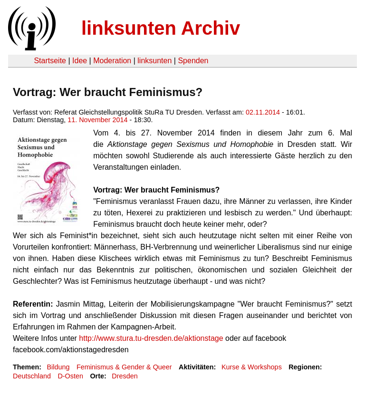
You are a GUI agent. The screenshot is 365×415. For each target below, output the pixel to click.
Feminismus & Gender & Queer (124, 367)
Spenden (193, 61)
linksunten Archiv (160, 28)
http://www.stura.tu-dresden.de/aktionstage (151, 338)
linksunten (154, 61)
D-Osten (70, 376)
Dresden (124, 376)
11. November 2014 (97, 120)
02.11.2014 (263, 112)
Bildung (58, 367)
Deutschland (32, 376)
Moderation (112, 61)
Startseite (50, 61)
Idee (79, 61)
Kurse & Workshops (251, 367)
